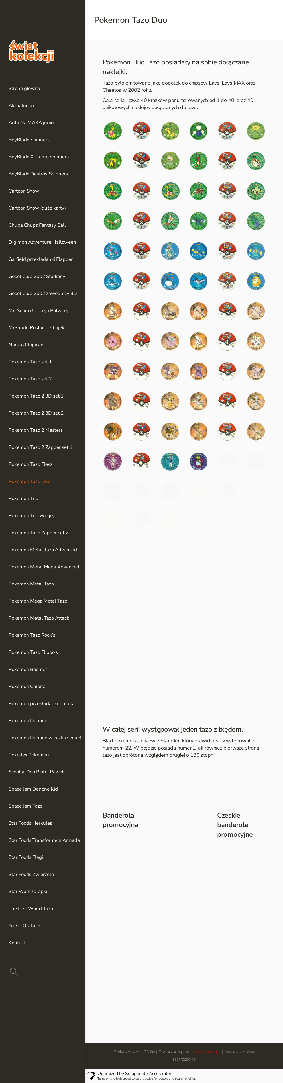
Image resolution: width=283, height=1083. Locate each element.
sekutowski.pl (207, 1052)
